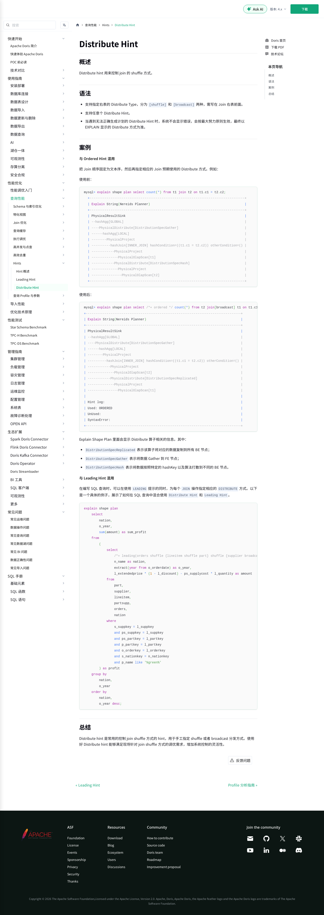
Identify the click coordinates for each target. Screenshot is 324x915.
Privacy (72, 867)
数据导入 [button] (17, 109)
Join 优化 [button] (20, 222)
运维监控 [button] (17, 391)
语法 (271, 81)
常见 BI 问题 (18, 551)
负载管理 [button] (17, 366)
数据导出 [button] (17, 126)
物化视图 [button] (19, 214)
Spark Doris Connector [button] (29, 439)
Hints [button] (17, 263)
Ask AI (255, 9)
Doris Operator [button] (22, 463)
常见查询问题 (19, 535)
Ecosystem (115, 852)
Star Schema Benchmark (28, 327)
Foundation (76, 838)
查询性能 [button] (17, 198)
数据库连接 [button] (19, 93)
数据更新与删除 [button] (23, 118)
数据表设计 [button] (19, 101)
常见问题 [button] (15, 512)
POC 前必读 (18, 62)
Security (73, 874)
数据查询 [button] (17, 134)
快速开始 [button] (15, 38)
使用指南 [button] (15, 78)
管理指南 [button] (15, 351)
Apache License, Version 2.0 (137, 899)
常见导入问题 (19, 568)
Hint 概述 (22, 271)
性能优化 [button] (15, 183)
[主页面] (78, 25)
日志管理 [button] (17, 383)
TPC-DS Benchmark (24, 343)
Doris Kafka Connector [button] (29, 455)
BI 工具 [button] (16, 479)
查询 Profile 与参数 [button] (26, 295)
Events (72, 852)
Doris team (155, 852)
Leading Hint (25, 279)
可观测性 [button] (17, 158)
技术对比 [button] (17, 70)
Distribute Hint (27, 287)
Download (115, 838)
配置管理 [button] (17, 399)
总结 (271, 94)
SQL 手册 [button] (15, 576)
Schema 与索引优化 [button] (27, 206)
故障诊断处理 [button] (21, 415)
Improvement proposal (164, 867)
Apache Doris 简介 (23, 46)
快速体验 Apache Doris (26, 54)
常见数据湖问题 (21, 543)
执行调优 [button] (19, 238)
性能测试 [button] (15, 320)
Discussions (116, 867)
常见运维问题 (19, 519)
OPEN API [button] (18, 423)
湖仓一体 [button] (17, 150)
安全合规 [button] (17, 174)
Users (112, 859)
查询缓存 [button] (19, 230)
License (73, 845)
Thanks (72, 881)
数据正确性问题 (21, 559)
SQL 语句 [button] (17, 599)
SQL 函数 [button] (17, 591)
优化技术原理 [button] (21, 311)
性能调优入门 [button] (21, 190)
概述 (271, 75)
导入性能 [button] (17, 303)
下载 (305, 9)
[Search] (30, 25)
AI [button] (12, 142)
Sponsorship (76, 859)
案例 (271, 87)
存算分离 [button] (17, 166)
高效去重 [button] (19, 255)
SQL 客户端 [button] (19, 487)
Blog (111, 845)
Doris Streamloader (24, 471)
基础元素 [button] (17, 583)
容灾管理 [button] (17, 375)
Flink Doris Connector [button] (28, 447)
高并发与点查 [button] (22, 247)
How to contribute (160, 838)
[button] (278, 9)
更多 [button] (14, 504)
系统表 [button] (15, 407)
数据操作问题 (19, 527)
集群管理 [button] (17, 358)
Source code (156, 845)
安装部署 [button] (17, 85)
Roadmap (154, 859)
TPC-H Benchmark (23, 335)
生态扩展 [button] (15, 431)
